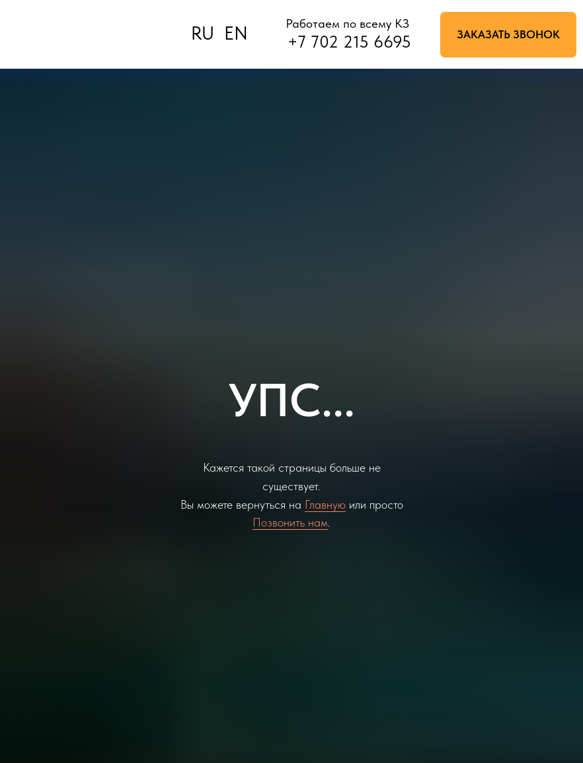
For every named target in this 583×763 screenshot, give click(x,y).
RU (202, 33)
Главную (325, 504)
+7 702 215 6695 (349, 42)
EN (236, 33)
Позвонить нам (290, 522)
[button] (508, 34)
